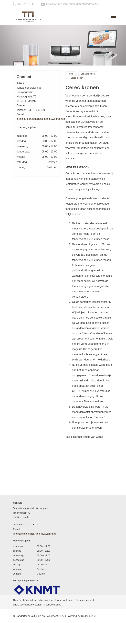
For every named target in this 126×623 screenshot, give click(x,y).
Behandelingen (88, 74)
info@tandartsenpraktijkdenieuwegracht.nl (72, 4)
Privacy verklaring (64, 600)
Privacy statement (85, 600)
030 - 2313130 (25, 4)
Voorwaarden (46, 600)
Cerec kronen (77, 78)
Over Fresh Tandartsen (25, 600)
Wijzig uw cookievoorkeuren (27, 604)
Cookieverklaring (52, 604)
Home (70, 74)
